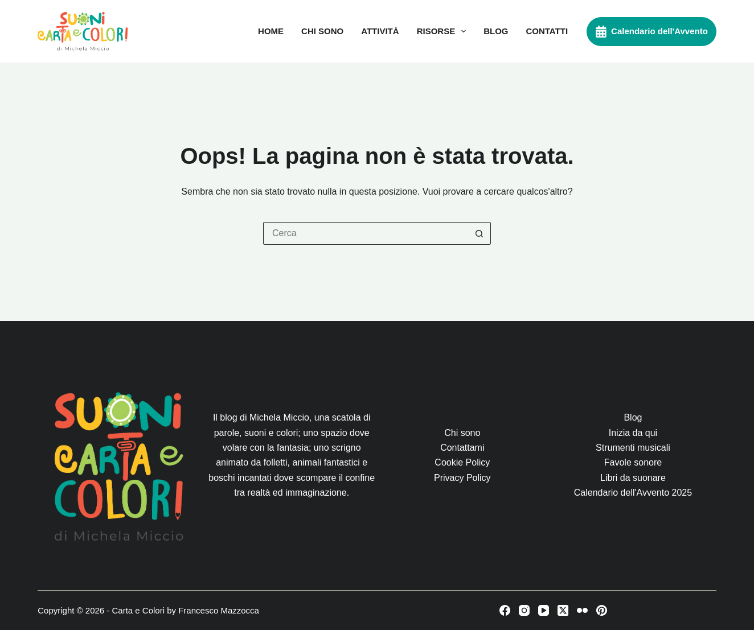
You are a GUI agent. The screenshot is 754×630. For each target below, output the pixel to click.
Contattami (462, 447)
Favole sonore (633, 462)
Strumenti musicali (633, 447)
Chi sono (322, 31)
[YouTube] (543, 610)
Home (271, 31)
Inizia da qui (633, 433)
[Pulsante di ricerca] (479, 233)
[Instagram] (524, 610)
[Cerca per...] (365, 233)
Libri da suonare (633, 478)
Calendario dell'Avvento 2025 (633, 492)
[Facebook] (504, 610)
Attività (380, 31)
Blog (495, 31)
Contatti (547, 31)
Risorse (444, 31)
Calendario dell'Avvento (651, 32)
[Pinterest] (601, 610)
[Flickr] (582, 610)
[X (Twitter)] (563, 610)
